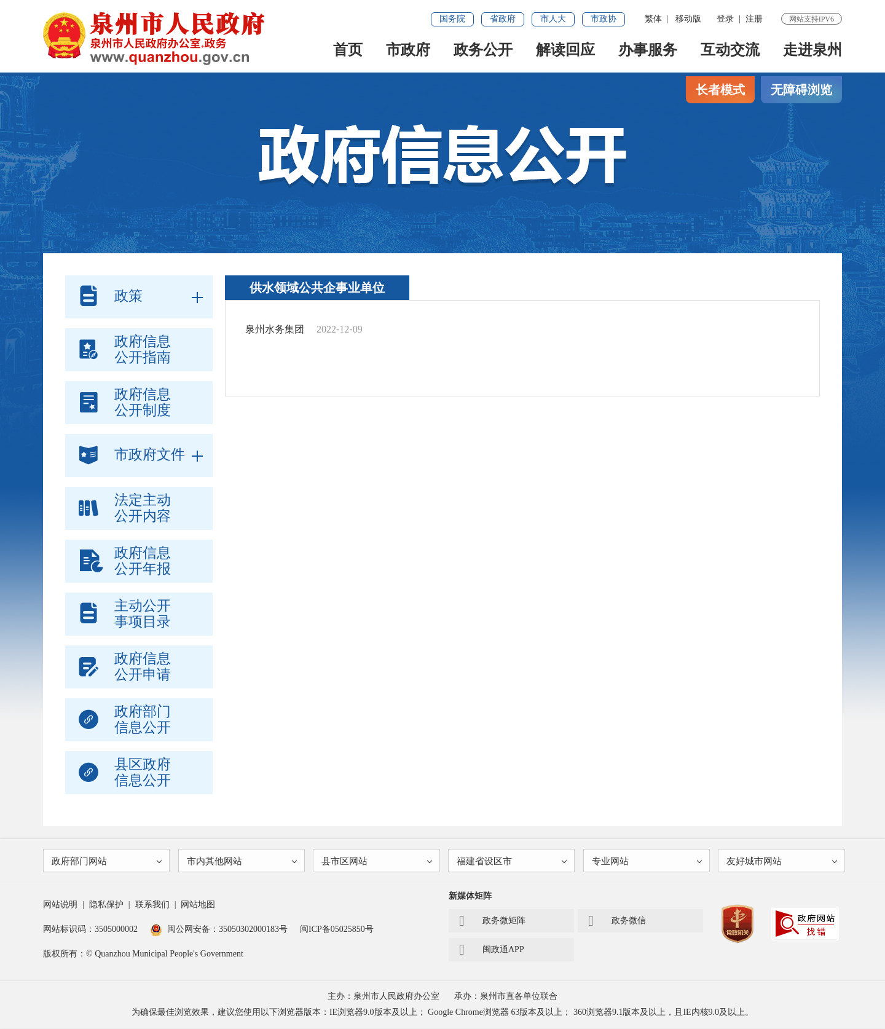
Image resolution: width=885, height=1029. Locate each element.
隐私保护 (106, 905)
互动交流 (730, 50)
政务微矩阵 (492, 922)
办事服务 (647, 50)
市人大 (553, 18)
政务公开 (483, 50)
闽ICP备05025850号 (337, 930)
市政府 (408, 50)
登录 (725, 18)
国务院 (452, 18)
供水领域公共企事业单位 (317, 287)
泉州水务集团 (274, 329)
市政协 (603, 18)
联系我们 (152, 905)
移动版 (688, 18)
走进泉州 (812, 50)
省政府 (503, 18)
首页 (348, 50)
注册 (754, 18)
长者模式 (720, 90)
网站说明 (60, 905)
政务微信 (617, 922)
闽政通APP (491, 951)
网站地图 (198, 905)
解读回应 (565, 50)
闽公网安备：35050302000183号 (219, 930)
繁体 (653, 18)
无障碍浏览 (801, 90)
